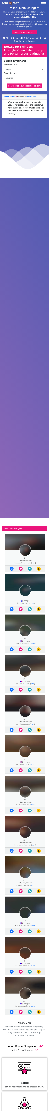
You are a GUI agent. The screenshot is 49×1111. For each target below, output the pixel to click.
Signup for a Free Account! (24, 32)
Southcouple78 (9, 96)
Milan (31, 1035)
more (33, 563)
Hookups (7, 1029)
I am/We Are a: (10, 64)
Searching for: (10, 73)
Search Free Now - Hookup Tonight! (24, 85)
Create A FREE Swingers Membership (18, 21)
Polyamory (38, 1026)
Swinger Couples (37, 1029)
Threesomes (26, 1026)
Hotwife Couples (12, 1026)
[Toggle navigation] (44, 3)
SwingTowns (31, 96)
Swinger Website (14, 1032)
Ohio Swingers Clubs (31, 38)
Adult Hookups (21, 1035)
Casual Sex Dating (20, 1029)
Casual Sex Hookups (32, 1032)
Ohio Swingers (11, 38)
